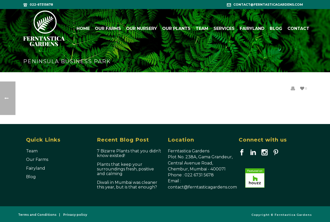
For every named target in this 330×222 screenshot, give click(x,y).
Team (202, 28)
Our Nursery (141, 28)
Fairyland (252, 28)
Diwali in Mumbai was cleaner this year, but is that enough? (127, 185)
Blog (276, 28)
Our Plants (176, 28)
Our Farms (108, 28)
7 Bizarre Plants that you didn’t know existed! (129, 153)
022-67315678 (41, 4)
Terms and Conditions (37, 215)
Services (224, 28)
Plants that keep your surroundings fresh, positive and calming (125, 169)
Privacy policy (75, 215)
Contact (298, 28)
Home (83, 28)
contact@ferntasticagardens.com (268, 4)
